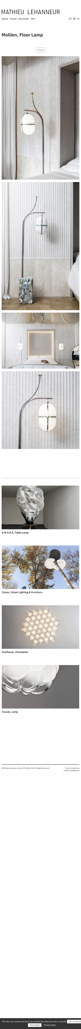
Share (40, 49)
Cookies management (71, 770)
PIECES (5, 18)
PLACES (13, 18)
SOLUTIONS (23, 18)
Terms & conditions (72, 768)
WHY (33, 18)
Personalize (35, 1025)
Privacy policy (50, 1025)
